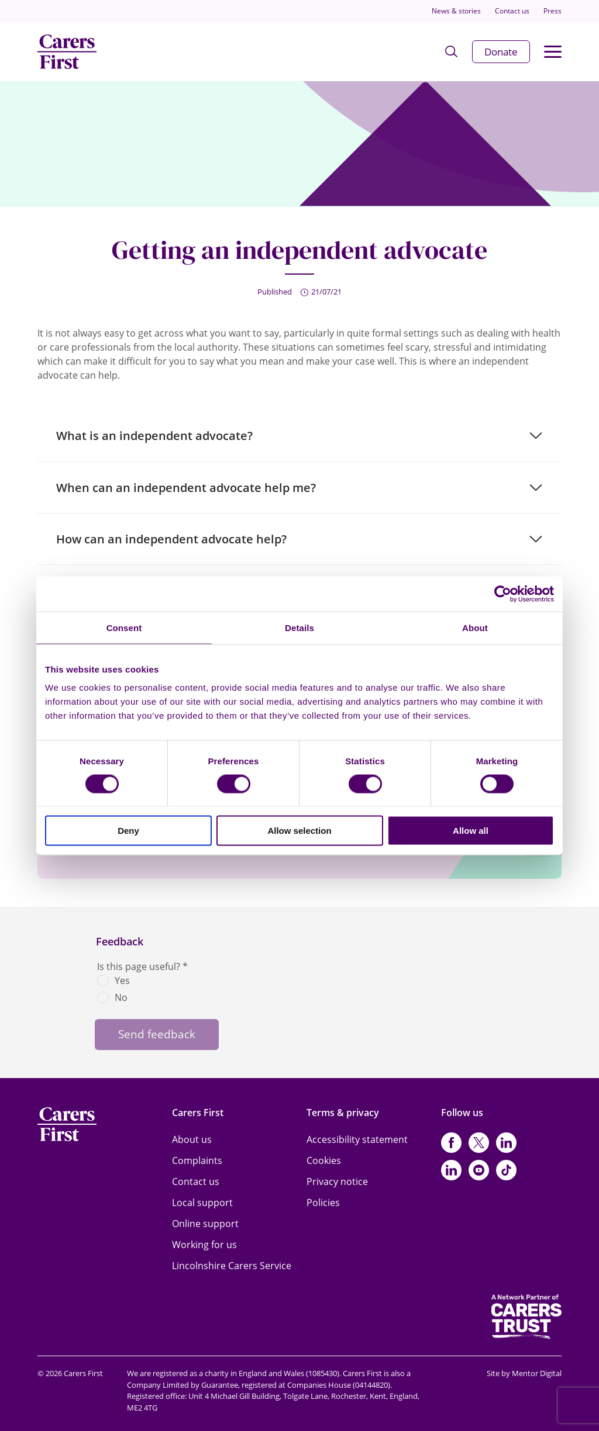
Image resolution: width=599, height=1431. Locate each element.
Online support (205, 1223)
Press (552, 11)
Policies (323, 1202)
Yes (122, 980)
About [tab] (475, 627)
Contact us (512, 11)
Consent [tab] (124, 627)
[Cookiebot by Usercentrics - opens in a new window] (503, 593)
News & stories (456, 11)
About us (192, 1139)
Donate (501, 51)
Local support (202, 1202)
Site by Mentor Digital (524, 1373)
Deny (128, 831)
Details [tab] (299, 627)
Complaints (197, 1160)
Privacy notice (337, 1181)
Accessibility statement (357, 1139)
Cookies (324, 1160)
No (121, 997)
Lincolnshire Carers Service (231, 1265)
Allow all (470, 831)
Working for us (204, 1244)
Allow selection (299, 831)
